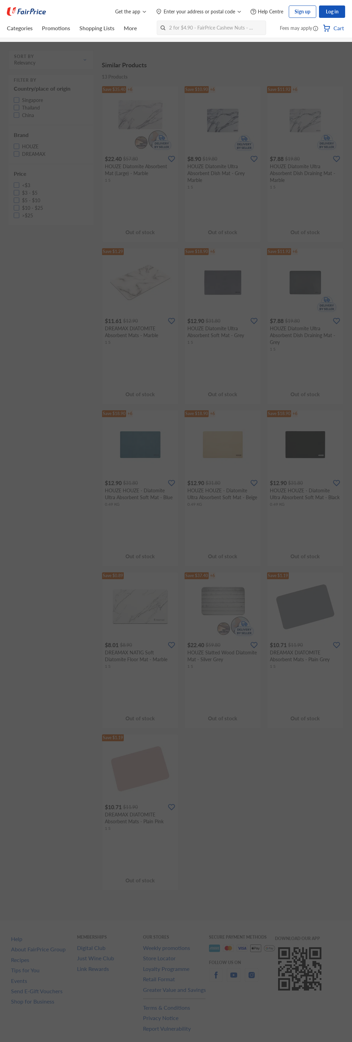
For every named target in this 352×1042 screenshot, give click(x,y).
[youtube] (234, 979)
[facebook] (216, 979)
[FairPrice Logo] (26, 11)
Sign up (302, 11)
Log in (332, 11)
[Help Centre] (266, 12)
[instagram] (251, 979)
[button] (315, 29)
